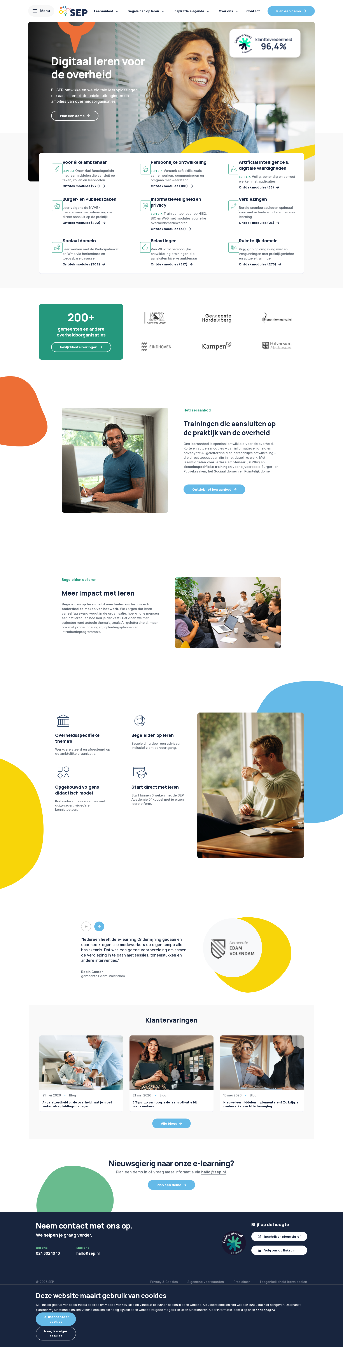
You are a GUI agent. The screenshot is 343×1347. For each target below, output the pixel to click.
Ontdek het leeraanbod (211, 545)
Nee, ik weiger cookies (69, 1334)
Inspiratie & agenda (189, 11)
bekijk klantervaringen (78, 403)
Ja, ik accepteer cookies (70, 1320)
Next (99, 982)
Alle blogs (169, 1179)
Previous (86, 982)
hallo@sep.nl (213, 1228)
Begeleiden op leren (143, 11)
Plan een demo (288, 11)
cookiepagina (265, 1312)
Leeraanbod (103, 11)
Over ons (226, 11)
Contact (253, 11)
